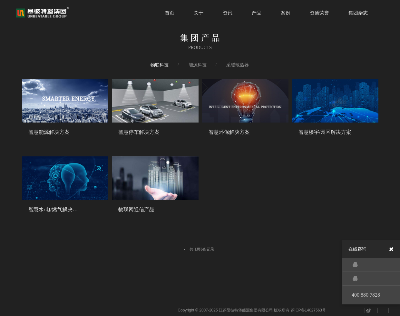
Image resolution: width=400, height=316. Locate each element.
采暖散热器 (237, 64)
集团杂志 (358, 12)
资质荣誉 (319, 12)
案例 (285, 12)
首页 (169, 12)
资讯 (227, 12)
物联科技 (160, 64)
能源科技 (198, 64)
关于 (198, 12)
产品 (256, 12)
